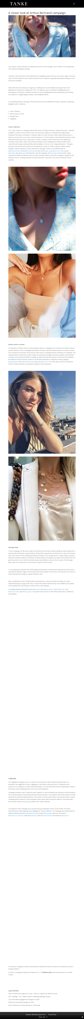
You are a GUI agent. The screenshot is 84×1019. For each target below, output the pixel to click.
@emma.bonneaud (31, 151)
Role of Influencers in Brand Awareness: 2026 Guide (24, 1005)
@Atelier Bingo (52, 153)
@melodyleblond (29, 813)
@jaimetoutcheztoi (14, 151)
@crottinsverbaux (47, 815)
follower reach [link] (47, 972)
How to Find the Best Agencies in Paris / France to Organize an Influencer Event (32, 993)
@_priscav (61, 589)
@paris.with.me (48, 589)
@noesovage (47, 813)
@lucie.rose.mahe (58, 151)
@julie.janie (22, 153)
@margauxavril (12, 362)
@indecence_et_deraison (15, 815)
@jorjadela (11, 153)
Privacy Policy (52, 1014)
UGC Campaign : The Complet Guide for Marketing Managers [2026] (29, 996)
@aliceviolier (44, 151)
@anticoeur (65, 815)
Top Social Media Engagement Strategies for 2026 (23, 999)
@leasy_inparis (27, 592)
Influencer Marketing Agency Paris (36, 1014)
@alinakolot (36, 589)
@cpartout (33, 815)
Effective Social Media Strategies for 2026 (21, 1002)
